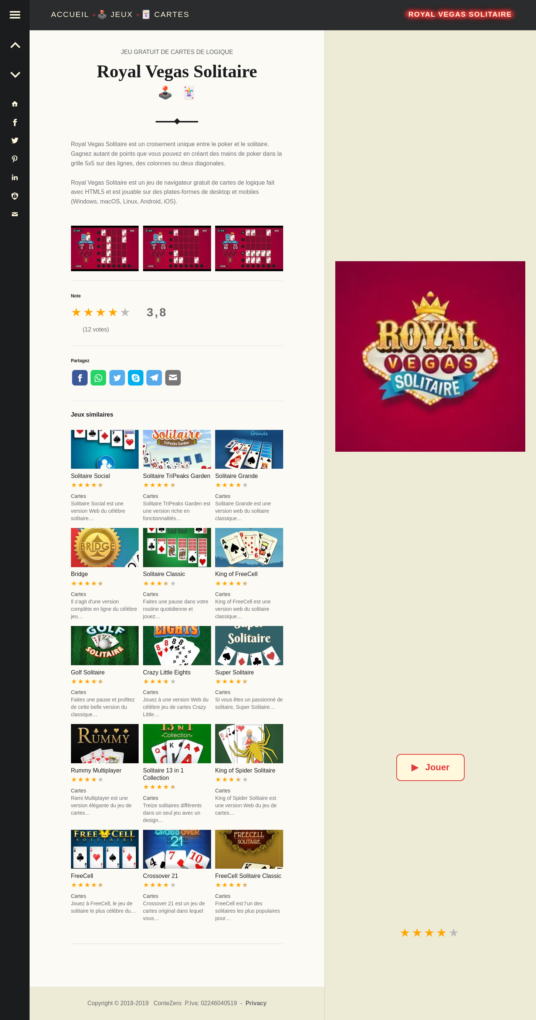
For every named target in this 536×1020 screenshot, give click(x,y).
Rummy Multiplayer (96, 770)
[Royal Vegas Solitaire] (430, 356)
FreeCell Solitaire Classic (248, 876)
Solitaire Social (90, 476)
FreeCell (82, 876)
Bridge (79, 574)
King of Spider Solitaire (245, 770)
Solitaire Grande (236, 476)
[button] (15, 15)
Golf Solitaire (88, 672)
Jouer (430, 767)
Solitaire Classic (164, 574)
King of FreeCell (236, 574)
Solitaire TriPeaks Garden (176, 476)
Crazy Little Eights (167, 672)
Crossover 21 (160, 876)
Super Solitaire (234, 672)
